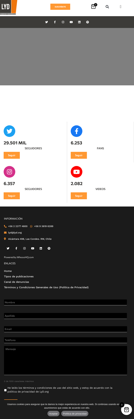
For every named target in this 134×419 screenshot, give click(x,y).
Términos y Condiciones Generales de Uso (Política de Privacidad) (46, 287)
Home (8, 271)
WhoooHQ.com (25, 257)
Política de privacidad (75, 413)
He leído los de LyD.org (59, 389)
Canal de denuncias (16, 281)
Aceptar (53, 413)
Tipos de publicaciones (19, 276)
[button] (107, 7)
